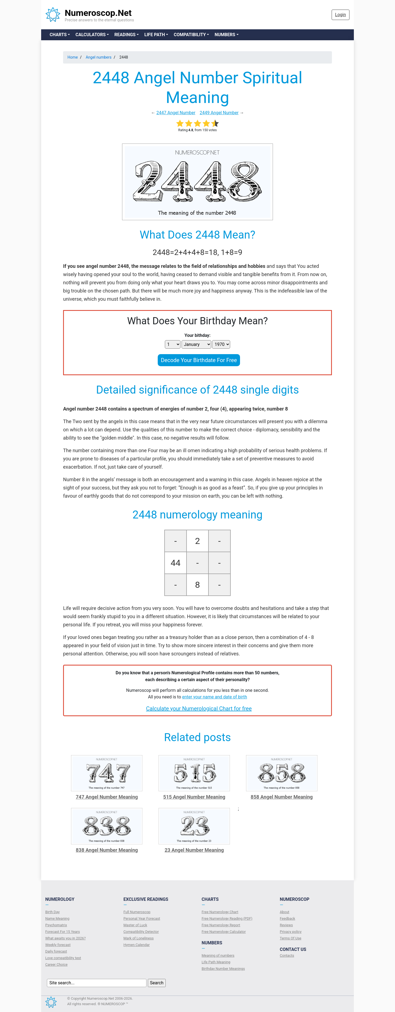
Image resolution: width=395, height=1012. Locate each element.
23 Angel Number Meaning (194, 850)
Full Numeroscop (136, 912)
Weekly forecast (57, 945)
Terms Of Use (290, 938)
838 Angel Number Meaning (107, 850)
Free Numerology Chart (220, 912)
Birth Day (52, 912)
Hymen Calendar (136, 945)
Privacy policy (290, 932)
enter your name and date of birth (214, 696)
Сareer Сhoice (56, 964)
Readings (125, 34)
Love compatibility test (63, 958)
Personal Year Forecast (141, 918)
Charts (58, 34)
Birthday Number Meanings (223, 969)
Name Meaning (57, 918)
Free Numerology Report (221, 925)
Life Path (154, 34)
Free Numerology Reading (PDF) (227, 918)
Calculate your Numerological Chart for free (199, 708)
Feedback (287, 918)
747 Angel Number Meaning (107, 797)
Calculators (90, 34)
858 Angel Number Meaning (282, 797)
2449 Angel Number (219, 112)
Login (340, 14)
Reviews (286, 925)
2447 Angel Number (175, 112)
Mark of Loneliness (138, 938)
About (284, 912)
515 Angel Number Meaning (194, 797)
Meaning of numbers (218, 955)
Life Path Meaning (216, 962)
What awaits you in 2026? (65, 938)
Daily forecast (56, 951)
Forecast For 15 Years (62, 932)
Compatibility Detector (141, 932)
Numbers (225, 34)
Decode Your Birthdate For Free (199, 360)
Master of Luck (135, 925)
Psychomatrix (56, 925)
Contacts (287, 955)
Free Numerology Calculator (224, 932)
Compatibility (190, 34)
